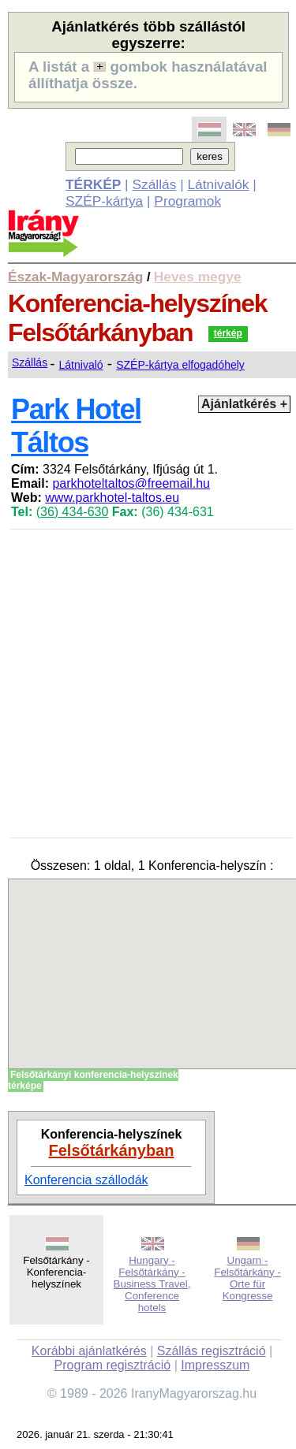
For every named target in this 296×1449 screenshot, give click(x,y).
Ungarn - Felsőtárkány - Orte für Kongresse (247, 1278)
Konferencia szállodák (86, 1180)
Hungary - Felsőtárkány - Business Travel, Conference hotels (152, 1283)
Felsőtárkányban (111, 1150)
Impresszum (215, 1365)
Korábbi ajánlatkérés (89, 1351)
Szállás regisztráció (211, 1351)
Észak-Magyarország (75, 276)
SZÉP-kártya (104, 201)
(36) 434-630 (72, 511)
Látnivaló (81, 365)
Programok (187, 201)
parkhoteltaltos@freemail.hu (130, 483)
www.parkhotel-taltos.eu (112, 497)
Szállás (154, 184)
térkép (228, 333)
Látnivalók (218, 184)
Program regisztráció (112, 1365)
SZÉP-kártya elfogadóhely (180, 365)
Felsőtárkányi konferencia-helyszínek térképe (93, 1080)
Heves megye (198, 276)
